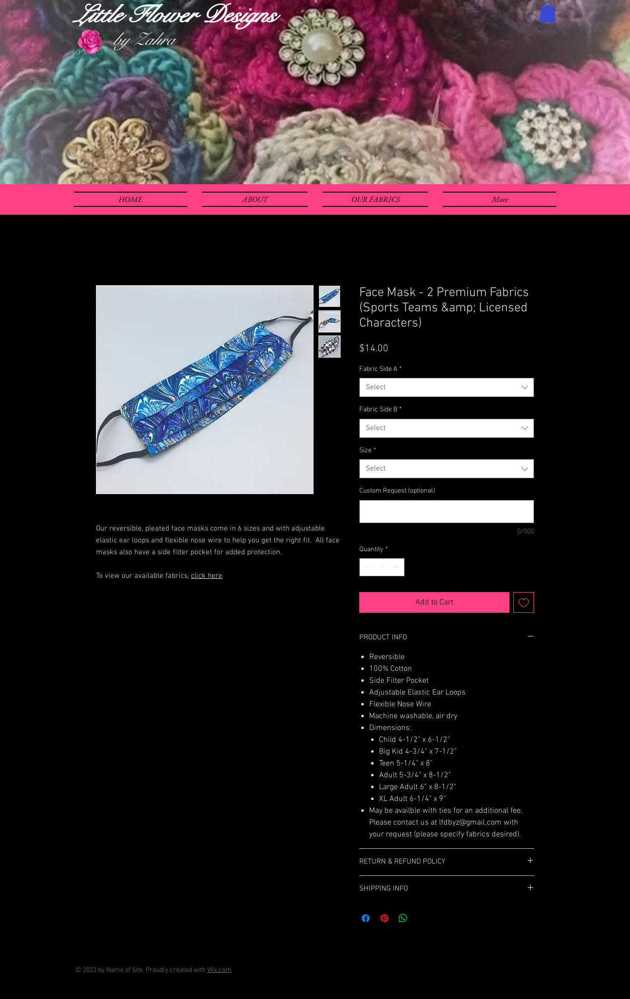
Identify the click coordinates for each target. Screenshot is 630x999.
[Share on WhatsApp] (403, 918)
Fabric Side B (380, 409)
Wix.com (219, 970)
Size (367, 450)
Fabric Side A (380, 369)
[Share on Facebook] (366, 918)
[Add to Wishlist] (523, 602)
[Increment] (397, 567)
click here (206, 575)
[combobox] (446, 387)
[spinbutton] (382, 567)
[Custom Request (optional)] (447, 511)
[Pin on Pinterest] (384, 918)
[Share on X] (422, 918)
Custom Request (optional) (397, 491)
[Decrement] (367, 567)
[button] (547, 11)
